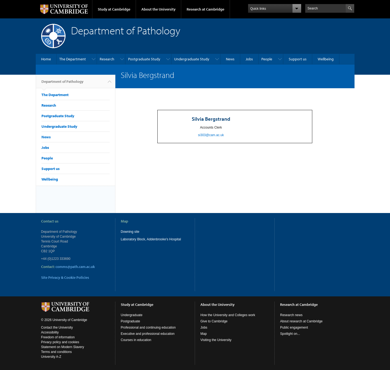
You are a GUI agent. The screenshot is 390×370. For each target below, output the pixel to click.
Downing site (130, 232)
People (266, 59)
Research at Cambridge (205, 9)
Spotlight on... (290, 334)
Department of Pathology (62, 83)
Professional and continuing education (148, 327)
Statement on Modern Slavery (62, 347)
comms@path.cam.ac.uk (75, 266)
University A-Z (51, 357)
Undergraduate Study (191, 59)
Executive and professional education (148, 334)
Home (46, 59)
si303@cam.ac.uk (211, 135)
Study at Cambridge (114, 9)
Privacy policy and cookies (60, 342)
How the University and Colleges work (227, 315)
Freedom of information (58, 337)
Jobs (249, 59)
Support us (298, 59)
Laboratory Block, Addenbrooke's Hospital (151, 239)
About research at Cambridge (301, 321)
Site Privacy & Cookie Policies (65, 277)
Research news (291, 315)
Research (107, 59)
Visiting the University (216, 340)
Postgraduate (130, 321)
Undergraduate (131, 315)
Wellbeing (326, 59)
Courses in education (136, 340)
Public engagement (294, 327)
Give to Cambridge (213, 321)
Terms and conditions (56, 352)
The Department (72, 59)
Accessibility (50, 332)
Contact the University (57, 327)
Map (203, 334)
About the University (158, 9)
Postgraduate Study (144, 59)
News (230, 59)
